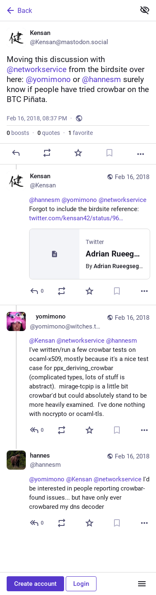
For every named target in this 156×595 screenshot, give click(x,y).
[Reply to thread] (37, 291)
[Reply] (16, 153)
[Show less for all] (145, 10)
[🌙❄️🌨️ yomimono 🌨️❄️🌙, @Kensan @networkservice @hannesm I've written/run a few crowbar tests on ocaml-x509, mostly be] (78, 374)
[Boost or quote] (47, 153)
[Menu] (141, 584)
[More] (141, 154)
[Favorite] (78, 153)
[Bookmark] (109, 153)
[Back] (67, 10)
